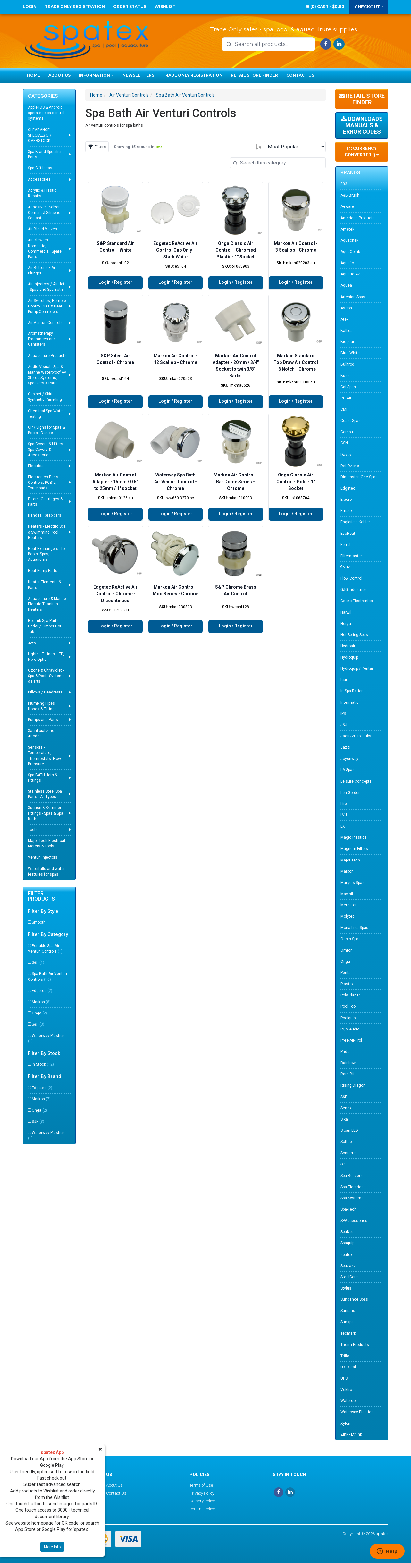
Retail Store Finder (254, 75)
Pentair (346, 973)
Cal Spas (348, 387)
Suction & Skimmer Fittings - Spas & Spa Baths (45, 813)
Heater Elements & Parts (44, 585)
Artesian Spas (352, 297)
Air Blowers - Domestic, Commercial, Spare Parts (45, 248)
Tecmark (348, 1333)
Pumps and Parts (43, 720)
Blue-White (350, 353)
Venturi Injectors (42, 857)
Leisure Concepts (356, 781)
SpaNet (346, 1232)
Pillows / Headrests (45, 692)
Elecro (346, 499)
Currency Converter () (362, 151)
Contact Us (300, 75)
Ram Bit (347, 1074)
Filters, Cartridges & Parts (45, 502)
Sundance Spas (354, 1299)
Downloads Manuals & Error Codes (362, 125)
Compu (346, 432)
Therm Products (354, 1344)
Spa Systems (352, 1198)
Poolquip (348, 1018)
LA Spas (347, 770)
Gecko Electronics (356, 601)
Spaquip (347, 1243)
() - (325, 6)
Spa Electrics (352, 1187)
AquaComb (350, 251)
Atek (344, 319)
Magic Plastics (353, 837)
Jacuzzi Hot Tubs (355, 736)
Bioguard (348, 342)
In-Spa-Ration (352, 691)
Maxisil (346, 894)
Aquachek (349, 240)
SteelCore (349, 1277)
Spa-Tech (348, 1209)
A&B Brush (349, 195)
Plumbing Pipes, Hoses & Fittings (42, 706)
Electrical (36, 466)
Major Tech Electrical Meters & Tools (46, 843)
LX (342, 826)
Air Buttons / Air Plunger (42, 270)
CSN (344, 443)
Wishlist (165, 6)
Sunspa (347, 1322)
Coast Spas (350, 420)
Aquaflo (347, 263)
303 (343, 184)
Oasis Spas (350, 939)
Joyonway (349, 758)
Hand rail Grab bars (44, 515)
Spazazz (348, 1266)
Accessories (39, 179)
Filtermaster (351, 556)
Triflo (344, 1356)
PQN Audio (349, 1029)
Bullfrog (347, 364)
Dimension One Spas (359, 477)
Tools (33, 830)
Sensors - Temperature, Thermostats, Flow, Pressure (45, 755)
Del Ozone (349, 466)
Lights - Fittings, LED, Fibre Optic (46, 657)
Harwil (345, 612)
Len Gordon (350, 792)
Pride (344, 1051)
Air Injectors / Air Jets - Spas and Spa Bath (47, 287)
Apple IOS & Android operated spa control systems (46, 113)
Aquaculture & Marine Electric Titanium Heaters (47, 604)
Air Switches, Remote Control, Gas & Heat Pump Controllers (47, 306)
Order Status (129, 6)
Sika (344, 1119)
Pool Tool (348, 1006)
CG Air (345, 398)
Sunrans (347, 1310)
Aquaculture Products (47, 355)
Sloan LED (349, 1130)
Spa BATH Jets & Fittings (42, 778)
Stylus (345, 1288)
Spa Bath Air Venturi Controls (47, 976)
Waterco (348, 1401)
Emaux (346, 510)
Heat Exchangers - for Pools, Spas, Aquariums (47, 554)
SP (342, 1164)
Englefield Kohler (355, 522)
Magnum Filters (354, 848)
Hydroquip (349, 657)
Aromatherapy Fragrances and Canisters (42, 339)
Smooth (39, 922)
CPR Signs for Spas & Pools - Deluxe (46, 430)
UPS (344, 1378)
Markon (41, 1002)
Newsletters (138, 75)
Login (30, 6)
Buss (345, 376)
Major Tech (350, 860)
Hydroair (347, 646)
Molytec (347, 916)
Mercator (348, 905)
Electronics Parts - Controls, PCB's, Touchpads (44, 482)
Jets (32, 643)
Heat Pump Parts (42, 570)
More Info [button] (52, 1547)
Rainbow (348, 1063)
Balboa (346, 330)
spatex (346, 1254)
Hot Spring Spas (354, 635)
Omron (346, 950)
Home (33, 75)
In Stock (43, 1064)
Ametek (347, 229)
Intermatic (349, 702)
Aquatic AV (350, 274)
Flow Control (351, 578)
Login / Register (115, 282)
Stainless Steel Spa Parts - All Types (45, 794)
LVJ (343, 815)
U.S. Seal (348, 1367)
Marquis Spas (352, 882)
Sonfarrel (348, 1153)
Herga (345, 623)
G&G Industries (353, 589)
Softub (346, 1141)
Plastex (347, 984)
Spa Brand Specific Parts (44, 154)
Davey (345, 454)
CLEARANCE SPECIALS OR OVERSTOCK (39, 135)
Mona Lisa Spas (354, 927)
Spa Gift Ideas (40, 168)
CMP (344, 409)
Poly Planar (350, 995)
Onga (39, 1013)
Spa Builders (351, 1175)
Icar (343, 679)
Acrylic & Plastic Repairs (42, 193)
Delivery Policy (202, 1501)
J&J (343, 725)
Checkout (369, 6)
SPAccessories (353, 1220)
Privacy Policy (201, 1493)
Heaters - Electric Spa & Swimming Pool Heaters (47, 532)
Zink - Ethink (351, 1434)
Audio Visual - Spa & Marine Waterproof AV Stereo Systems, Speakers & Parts (47, 375)
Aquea (346, 285)
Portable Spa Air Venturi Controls (45, 949)
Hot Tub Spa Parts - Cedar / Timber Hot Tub (44, 626)
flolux (345, 567)
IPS (343, 713)
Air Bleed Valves (42, 229)
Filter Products (41, 896)
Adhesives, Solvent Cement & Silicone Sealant (45, 212)
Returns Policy (202, 1509)
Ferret (345, 544)
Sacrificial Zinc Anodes (41, 733)
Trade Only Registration (75, 6)
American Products (357, 218)
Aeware (347, 206)
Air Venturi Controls (45, 322)
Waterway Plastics (46, 1038)
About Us (59, 75)
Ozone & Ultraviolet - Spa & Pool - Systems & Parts (46, 676)
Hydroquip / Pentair (357, 668)
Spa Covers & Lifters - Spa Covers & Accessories (46, 449)
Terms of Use (201, 1485)
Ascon (346, 308)
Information (96, 75)
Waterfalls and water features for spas (46, 871)
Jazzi (345, 747)
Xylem (346, 1423)
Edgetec (42, 990)
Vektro (346, 1389)
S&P (38, 962)
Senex (345, 1108)
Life (343, 804)
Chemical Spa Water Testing (46, 414)
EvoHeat (347, 533)
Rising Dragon (352, 1085)
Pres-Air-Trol (351, 1040)
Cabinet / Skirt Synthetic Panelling (45, 397)
